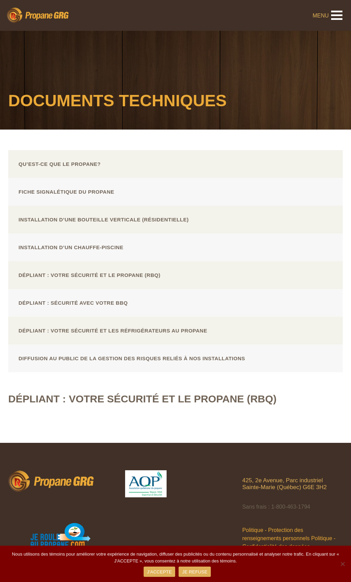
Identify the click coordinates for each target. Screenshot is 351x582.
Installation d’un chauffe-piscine (71, 247)
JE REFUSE (194, 571)
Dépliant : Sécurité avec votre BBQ (73, 303)
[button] (336, 15)
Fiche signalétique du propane (66, 192)
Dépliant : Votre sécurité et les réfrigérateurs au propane (113, 331)
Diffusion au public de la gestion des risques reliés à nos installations (132, 358)
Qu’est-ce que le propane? (60, 164)
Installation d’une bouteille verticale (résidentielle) (104, 219)
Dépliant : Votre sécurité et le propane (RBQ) (89, 275)
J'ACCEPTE (159, 571)
